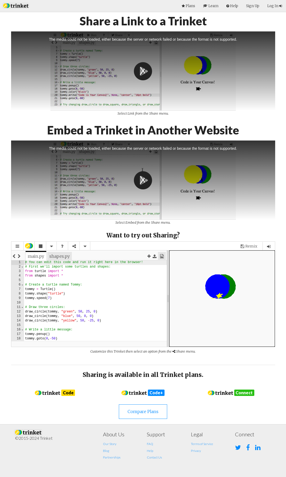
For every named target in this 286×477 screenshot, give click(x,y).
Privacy (196, 451)
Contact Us (154, 457)
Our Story (109, 444)
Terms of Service (202, 444)
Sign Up (252, 6)
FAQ (150, 444)
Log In (274, 6)
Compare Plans (143, 411)
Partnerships (111, 457)
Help (150, 451)
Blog (106, 451)
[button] (16, 5)
